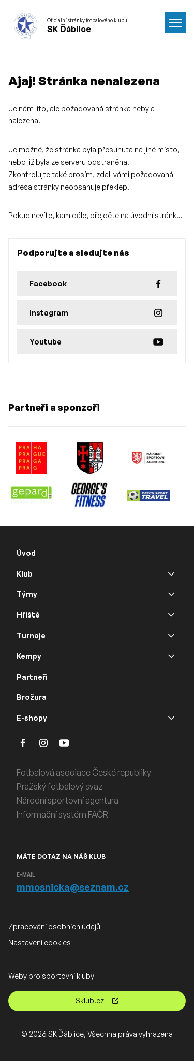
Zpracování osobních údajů (54, 926)
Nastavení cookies (39, 942)
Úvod (26, 553)
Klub (25, 573)
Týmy (27, 594)
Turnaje (31, 635)
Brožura (32, 697)
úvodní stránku (155, 215)
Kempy (29, 656)
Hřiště (28, 614)
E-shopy (32, 717)
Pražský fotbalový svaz (60, 786)
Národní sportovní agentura (67, 800)
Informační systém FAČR (62, 814)
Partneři (32, 676)
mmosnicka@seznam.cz (73, 887)
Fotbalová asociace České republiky (84, 772)
